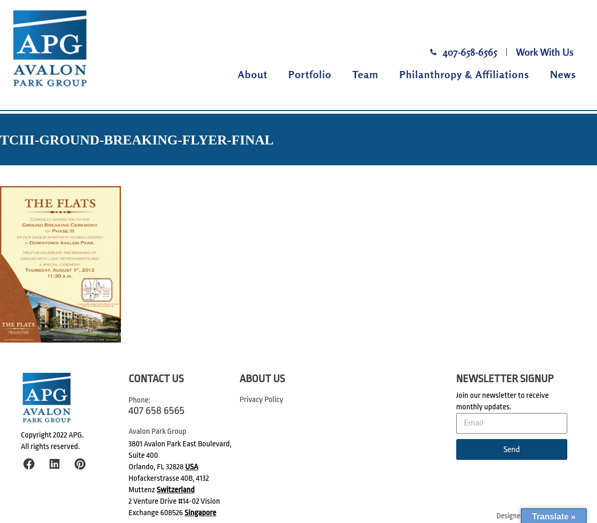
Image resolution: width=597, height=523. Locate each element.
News (563, 74)
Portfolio (310, 74)
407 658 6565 (157, 410)
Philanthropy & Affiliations (464, 74)
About (252, 74)
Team (365, 74)
